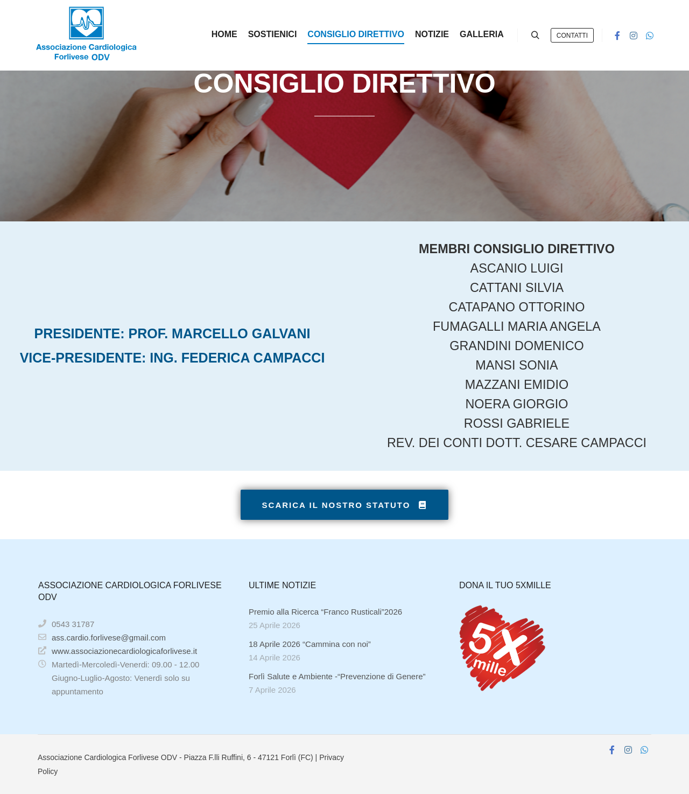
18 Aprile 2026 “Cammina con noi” (310, 644)
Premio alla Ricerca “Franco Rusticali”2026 (325, 611)
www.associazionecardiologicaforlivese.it (117, 650)
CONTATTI (572, 35)
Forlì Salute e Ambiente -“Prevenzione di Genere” (337, 676)
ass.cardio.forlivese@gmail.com (102, 637)
